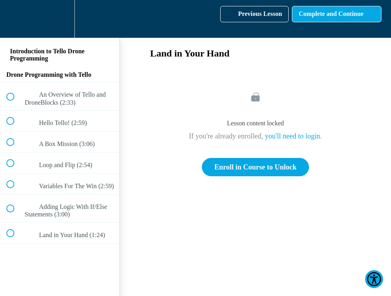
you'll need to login (292, 136)
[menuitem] (59, 19)
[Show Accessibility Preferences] (374, 279)
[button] (14, 19)
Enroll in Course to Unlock (255, 167)
